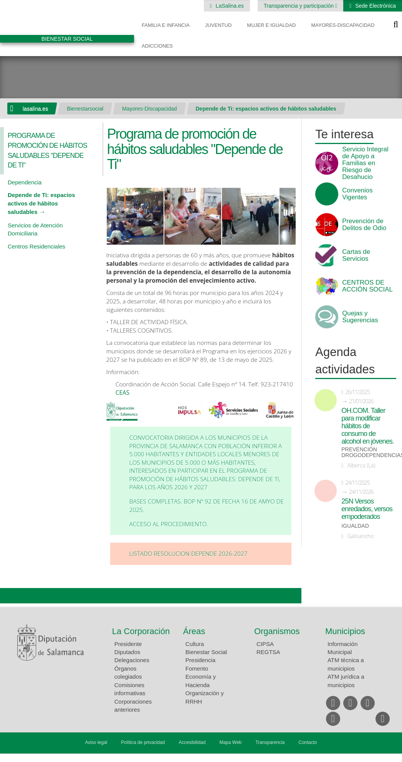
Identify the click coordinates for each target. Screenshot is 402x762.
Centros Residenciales (36, 246)
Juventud (218, 25)
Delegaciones (131, 660)
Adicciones (157, 46)
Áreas (194, 631)
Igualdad (355, 526)
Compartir (9, 595)
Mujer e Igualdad (271, 25)
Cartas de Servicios (356, 255)
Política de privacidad (143, 742)
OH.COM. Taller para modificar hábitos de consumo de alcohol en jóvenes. (367, 426)
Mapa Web (230, 742)
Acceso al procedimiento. (168, 524)
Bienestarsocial (85, 109)
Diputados (127, 652)
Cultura (194, 644)
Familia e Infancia (166, 25)
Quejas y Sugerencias (360, 317)
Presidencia (200, 660)
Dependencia (24, 182)
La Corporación (141, 631)
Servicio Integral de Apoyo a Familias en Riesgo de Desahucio (365, 163)
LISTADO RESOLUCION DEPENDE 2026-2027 (188, 554)
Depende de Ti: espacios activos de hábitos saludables (266, 109)
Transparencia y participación (299, 6)
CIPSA (265, 644)
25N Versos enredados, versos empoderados (366, 508)
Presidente (128, 644)
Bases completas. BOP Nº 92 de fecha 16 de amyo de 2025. (206, 505)
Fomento (196, 668)
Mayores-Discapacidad (342, 25)
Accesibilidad (192, 742)
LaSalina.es (229, 6)
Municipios (345, 631)
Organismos (277, 631)
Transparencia (270, 742)
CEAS (123, 393)
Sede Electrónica (375, 6)
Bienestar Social (206, 652)
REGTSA (268, 652)
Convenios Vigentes (357, 194)
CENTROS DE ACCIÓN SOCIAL (367, 286)
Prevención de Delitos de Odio (364, 225)
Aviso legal (96, 742)
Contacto (308, 742)
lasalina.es (35, 109)
